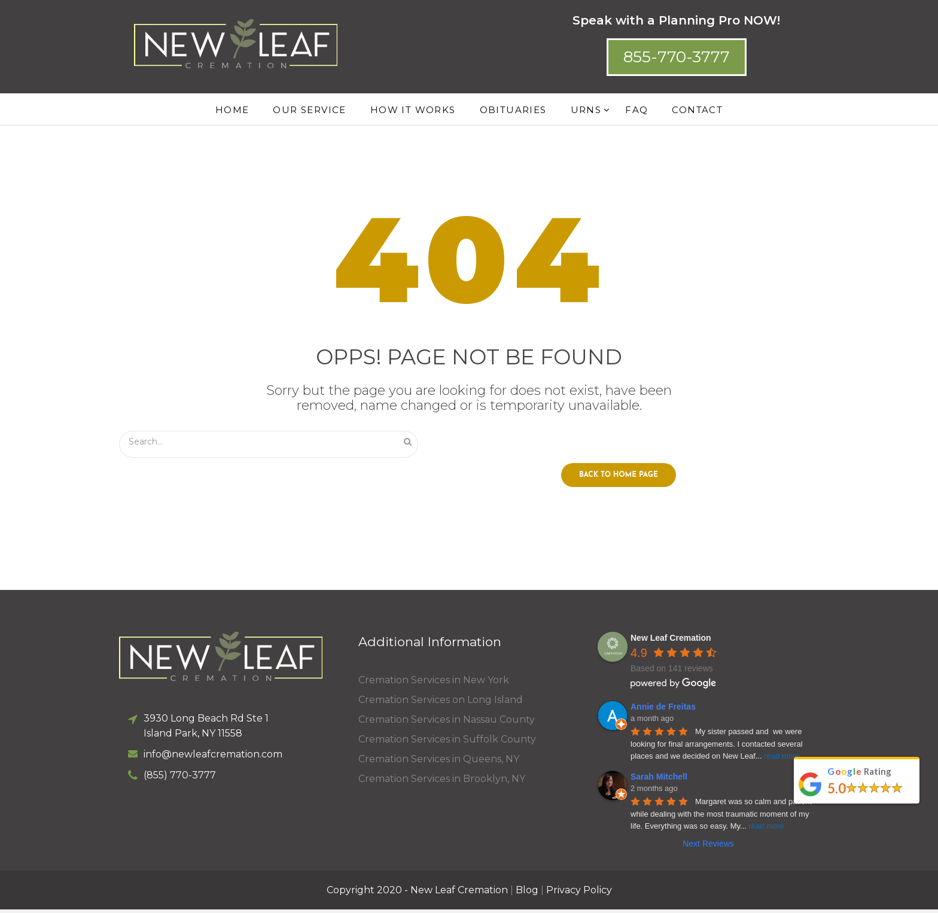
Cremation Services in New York (433, 683)
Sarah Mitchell (659, 780)
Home (232, 109)
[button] (677, 57)
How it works (413, 109)
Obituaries (513, 109)
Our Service (309, 109)
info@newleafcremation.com (213, 757)
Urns (586, 109)
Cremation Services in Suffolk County (447, 742)
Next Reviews (708, 847)
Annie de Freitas (663, 710)
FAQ (636, 109)
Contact (697, 109)
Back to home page (618, 478)
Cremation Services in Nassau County (446, 723)
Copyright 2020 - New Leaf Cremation (417, 893)
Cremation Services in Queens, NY (438, 762)
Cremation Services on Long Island (440, 703)
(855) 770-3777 (180, 778)
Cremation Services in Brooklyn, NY (441, 782)
